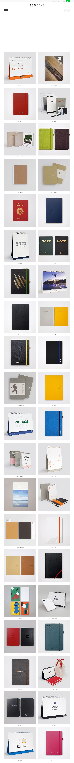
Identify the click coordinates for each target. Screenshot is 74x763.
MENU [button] (6, 10)
